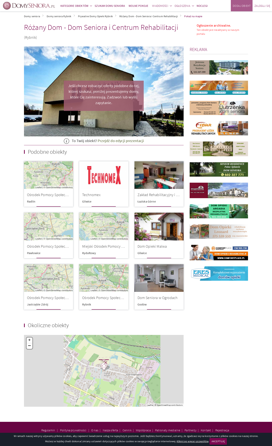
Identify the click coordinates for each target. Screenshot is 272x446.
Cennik (127, 430)
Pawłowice (33, 253)
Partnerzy (190, 430)
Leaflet (38, 187)
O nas (94, 430)
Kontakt (206, 430)
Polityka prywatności (73, 430)
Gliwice (86, 201)
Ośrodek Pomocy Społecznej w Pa (53, 246)
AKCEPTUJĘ (218, 441)
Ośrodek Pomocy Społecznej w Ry (108, 297)
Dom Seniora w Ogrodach (158, 297)
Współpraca (143, 430)
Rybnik (86, 304)
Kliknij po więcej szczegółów (192, 441)
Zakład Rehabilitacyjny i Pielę (161, 194)
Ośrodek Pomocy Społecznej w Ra (53, 194)
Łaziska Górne (147, 201)
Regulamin (48, 430)
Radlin (31, 201)
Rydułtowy (89, 253)
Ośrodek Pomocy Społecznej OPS (53, 297)
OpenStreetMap (53, 187)
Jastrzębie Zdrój (37, 304)
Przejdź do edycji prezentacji (121, 140)
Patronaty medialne (167, 430)
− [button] (29, 346)
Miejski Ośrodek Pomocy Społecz (108, 246)
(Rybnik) (30, 37)
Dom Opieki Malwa (152, 246)
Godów (142, 304)
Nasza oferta (110, 430)
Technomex (91, 194)
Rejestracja (222, 430)
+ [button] (29, 340)
